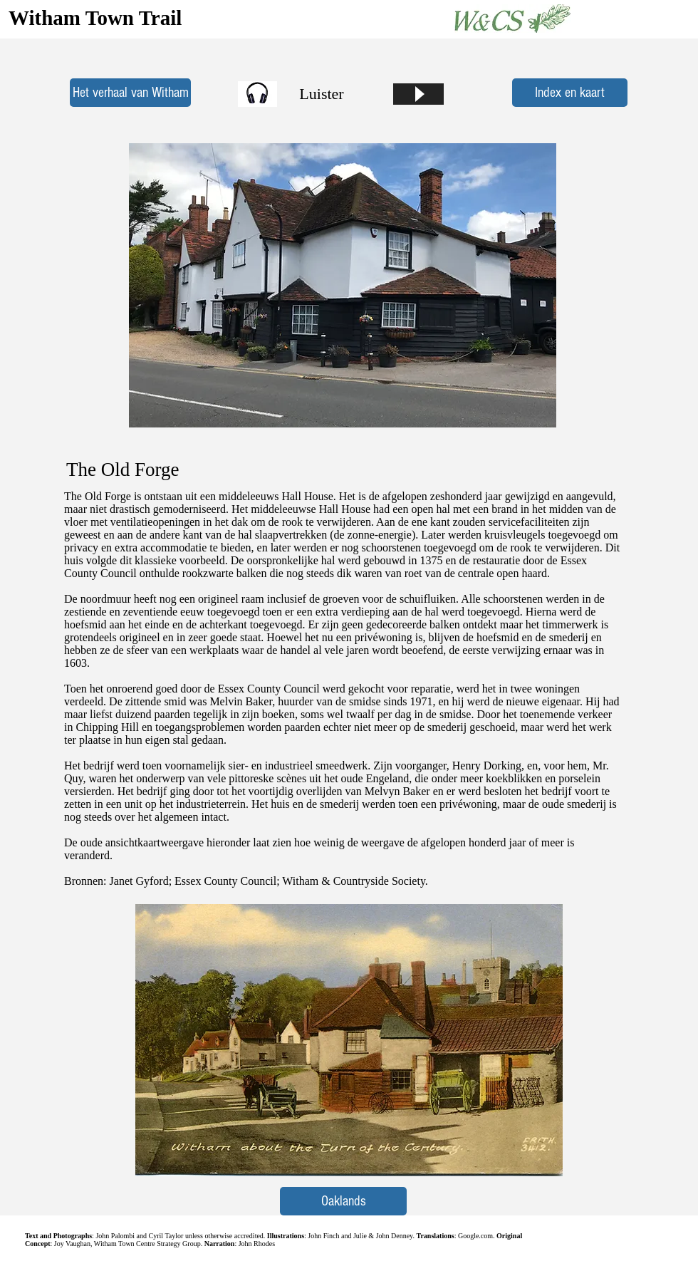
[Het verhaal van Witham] (130, 92)
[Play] (418, 94)
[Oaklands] (343, 1201)
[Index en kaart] (569, 92)
